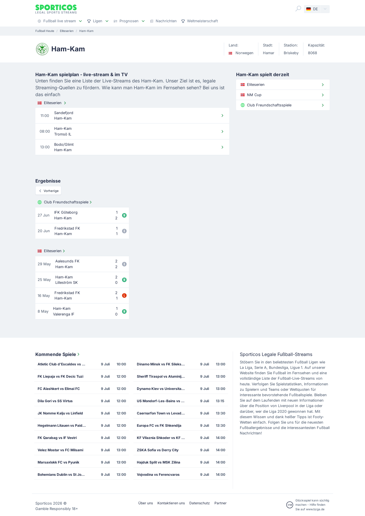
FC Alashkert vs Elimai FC (59, 389)
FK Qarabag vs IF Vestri (57, 438)
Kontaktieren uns (171, 503)
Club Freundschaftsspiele (65, 202)
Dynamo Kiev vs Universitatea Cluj (163, 389)
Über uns (145, 503)
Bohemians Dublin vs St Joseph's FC (64, 474)
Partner (220, 503)
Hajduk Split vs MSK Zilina (158, 462)
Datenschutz (199, 503)
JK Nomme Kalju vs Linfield (60, 413)
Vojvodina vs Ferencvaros (158, 474)
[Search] (298, 8)
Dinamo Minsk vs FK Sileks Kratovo (163, 364)
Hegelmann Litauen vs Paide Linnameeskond (64, 425)
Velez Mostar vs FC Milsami (60, 450)
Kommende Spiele (58, 354)
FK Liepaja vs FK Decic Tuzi (60, 376)
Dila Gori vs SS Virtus (55, 401)
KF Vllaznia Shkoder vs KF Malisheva (163, 438)
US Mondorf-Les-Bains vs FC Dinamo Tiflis (163, 401)
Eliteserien (52, 103)
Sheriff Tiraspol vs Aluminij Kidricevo (163, 376)
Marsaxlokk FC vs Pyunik (58, 462)
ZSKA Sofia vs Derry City (158, 450)
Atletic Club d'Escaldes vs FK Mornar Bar (64, 364)
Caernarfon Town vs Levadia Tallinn (163, 413)
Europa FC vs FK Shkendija (159, 425)
